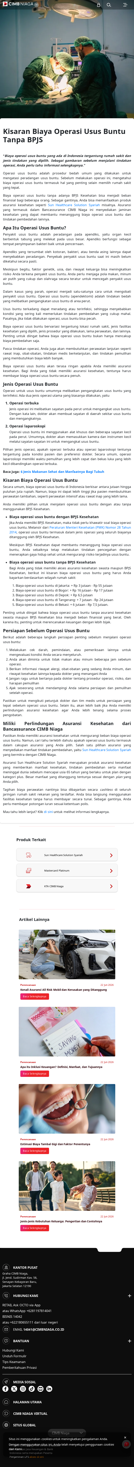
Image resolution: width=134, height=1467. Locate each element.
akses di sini (37, 1456)
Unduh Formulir (14, 1356)
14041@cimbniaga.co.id (43, 1329)
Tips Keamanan (14, 1362)
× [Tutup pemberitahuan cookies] (125, 1437)
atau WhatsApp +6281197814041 (27, 1311)
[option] (67, 69)
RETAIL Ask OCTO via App (21, 1305)
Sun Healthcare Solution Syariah (74, 205)
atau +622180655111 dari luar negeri (30, 1322)
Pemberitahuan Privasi (19, 1367)
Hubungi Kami (13, 1350)
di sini (48, 812)
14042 (17, 1316)
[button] (109, 5)
